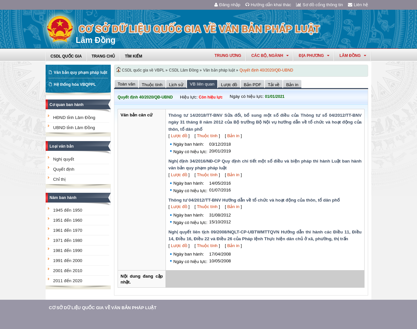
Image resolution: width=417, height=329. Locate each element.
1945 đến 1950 (67, 210)
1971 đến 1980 (67, 240)
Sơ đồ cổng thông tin (319, 4)
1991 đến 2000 (67, 260)
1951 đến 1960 (67, 220)
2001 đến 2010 (67, 270)
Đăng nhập (227, 4)
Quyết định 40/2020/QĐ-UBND (266, 70)
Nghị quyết (63, 159)
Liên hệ (358, 4)
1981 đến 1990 (67, 250)
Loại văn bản (62, 146)
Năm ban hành (63, 197)
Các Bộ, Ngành (270, 55)
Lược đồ (179, 135)
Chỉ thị (59, 179)
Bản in (233, 135)
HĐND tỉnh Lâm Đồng (74, 117)
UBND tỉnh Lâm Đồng (74, 127)
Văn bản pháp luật (219, 70)
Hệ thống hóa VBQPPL (75, 84)
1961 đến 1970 (67, 230)
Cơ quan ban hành (66, 104)
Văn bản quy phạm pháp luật (80, 72)
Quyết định (63, 169)
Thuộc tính (207, 135)
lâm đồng (352, 55)
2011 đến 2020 (67, 280)
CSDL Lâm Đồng (184, 70)
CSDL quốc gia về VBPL (143, 70)
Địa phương (314, 55)
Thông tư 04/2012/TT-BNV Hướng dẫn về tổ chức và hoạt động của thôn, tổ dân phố (254, 200)
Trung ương (227, 55)
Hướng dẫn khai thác (268, 4)
